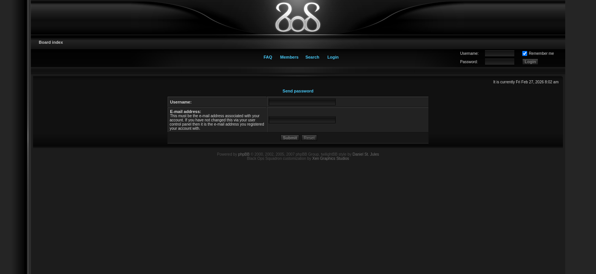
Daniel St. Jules (366, 154)
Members (289, 57)
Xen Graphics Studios (330, 158)
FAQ (267, 57)
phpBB (244, 154)
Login (333, 57)
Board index (51, 42)
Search (312, 57)
